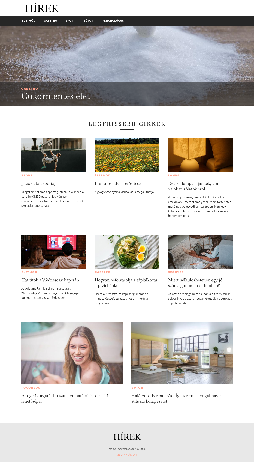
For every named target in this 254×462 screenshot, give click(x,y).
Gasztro (29, 88)
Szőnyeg (176, 272)
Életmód (103, 175)
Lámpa (174, 175)
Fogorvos (30, 387)
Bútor (137, 387)
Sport (27, 175)
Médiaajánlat (127, 454)
